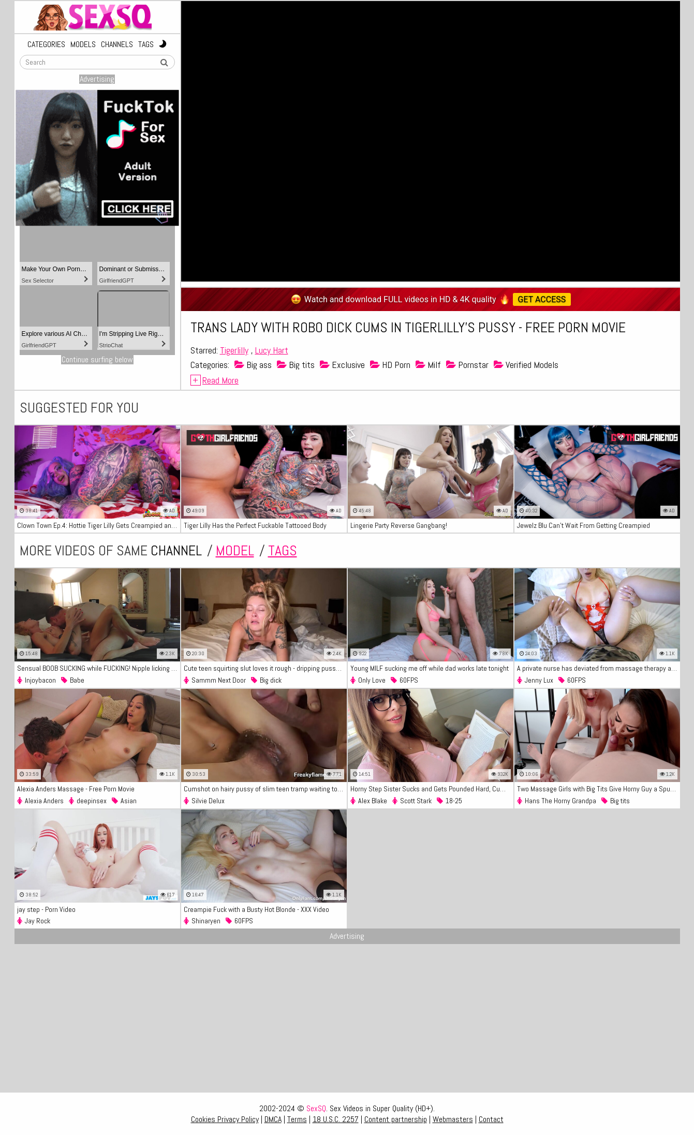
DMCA (273, 1119)
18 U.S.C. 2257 (336, 1119)
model (235, 550)
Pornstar (467, 365)
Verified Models (526, 365)
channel (176, 550)
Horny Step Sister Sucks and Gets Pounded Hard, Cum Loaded (431, 788)
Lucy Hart (271, 350)
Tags (146, 44)
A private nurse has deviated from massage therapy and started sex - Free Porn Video (598, 668)
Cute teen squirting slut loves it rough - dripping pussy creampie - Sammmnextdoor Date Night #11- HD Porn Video (265, 668)
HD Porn (390, 365)
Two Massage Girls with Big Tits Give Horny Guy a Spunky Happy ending (598, 788)
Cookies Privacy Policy (225, 1119)
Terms (297, 1119)
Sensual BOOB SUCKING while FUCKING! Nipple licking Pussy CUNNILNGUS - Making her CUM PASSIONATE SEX (98, 668)
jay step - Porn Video (46, 909)
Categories (46, 44)
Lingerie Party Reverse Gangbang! (398, 525)
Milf (428, 365)
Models (83, 44)
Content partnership (395, 1119)
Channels (117, 44)
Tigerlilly (234, 350)
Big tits (296, 365)
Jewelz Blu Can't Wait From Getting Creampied (583, 525)
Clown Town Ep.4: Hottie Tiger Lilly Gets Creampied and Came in (98, 525)
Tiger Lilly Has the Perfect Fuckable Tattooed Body (255, 525)
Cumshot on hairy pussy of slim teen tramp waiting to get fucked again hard (265, 788)
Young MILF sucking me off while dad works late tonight (429, 668)
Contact (491, 1119)
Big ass (253, 365)
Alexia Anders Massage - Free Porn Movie (76, 788)
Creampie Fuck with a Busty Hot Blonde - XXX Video (256, 909)
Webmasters (453, 1119)
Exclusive (342, 365)
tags (282, 550)
